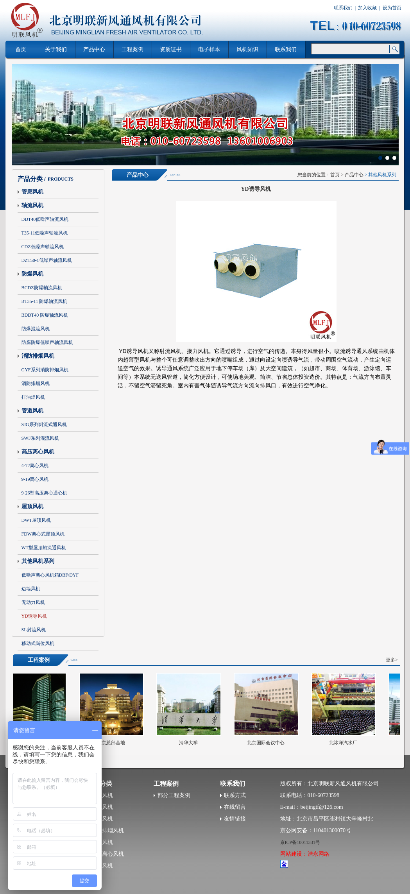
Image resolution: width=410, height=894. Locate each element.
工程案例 (132, 49)
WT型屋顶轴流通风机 (43, 547)
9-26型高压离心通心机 (44, 493)
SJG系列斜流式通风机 (44, 424)
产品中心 (94, 49)
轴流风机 (32, 205)
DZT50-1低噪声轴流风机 (46, 260)
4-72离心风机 (35, 465)
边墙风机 (30, 588)
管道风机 (32, 411)
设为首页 (392, 8)
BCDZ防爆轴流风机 (41, 287)
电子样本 (209, 49)
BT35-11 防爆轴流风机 (44, 301)
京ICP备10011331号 (300, 842)
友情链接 (235, 819)
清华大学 (190, 742)
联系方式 (235, 795)
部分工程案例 (174, 795)
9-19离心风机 (35, 479)
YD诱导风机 (34, 616)
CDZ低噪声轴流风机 (42, 246)
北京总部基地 (112, 742)
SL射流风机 (33, 629)
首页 (335, 174)
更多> (392, 660)
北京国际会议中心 (267, 742)
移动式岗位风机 (37, 643)
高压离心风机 (37, 452)
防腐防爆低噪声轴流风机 (47, 342)
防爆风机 (32, 274)
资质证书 (171, 49)
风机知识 (247, 49)
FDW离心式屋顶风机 (43, 534)
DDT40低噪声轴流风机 (45, 219)
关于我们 (56, 49)
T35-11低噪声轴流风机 (44, 233)
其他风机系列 (37, 561)
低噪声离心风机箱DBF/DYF (50, 575)
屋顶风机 (32, 506)
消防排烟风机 (37, 356)
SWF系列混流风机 (40, 438)
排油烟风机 (33, 397)
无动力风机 (33, 602)
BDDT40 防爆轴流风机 (44, 315)
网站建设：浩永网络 (304, 854)
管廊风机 (32, 192)
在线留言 (235, 807)
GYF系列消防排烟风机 (44, 370)
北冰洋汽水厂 (345, 742)
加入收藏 (367, 8)
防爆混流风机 (35, 328)
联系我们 (343, 8)
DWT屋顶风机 (36, 520)
